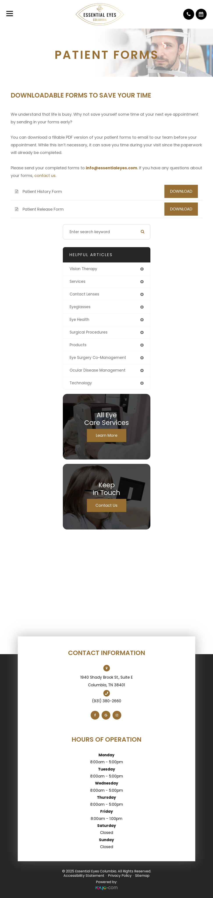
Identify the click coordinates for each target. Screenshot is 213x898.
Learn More (106, 435)
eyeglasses (80, 306)
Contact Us (106, 505)
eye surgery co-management (98, 357)
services (77, 281)
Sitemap (142, 875)
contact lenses (84, 294)
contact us (45, 175)
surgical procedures (88, 332)
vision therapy (83, 268)
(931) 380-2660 (106, 701)
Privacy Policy (120, 875)
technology (81, 383)
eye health (79, 319)
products (78, 345)
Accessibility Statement (83, 875)
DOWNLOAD (181, 191)
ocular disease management (97, 370)
